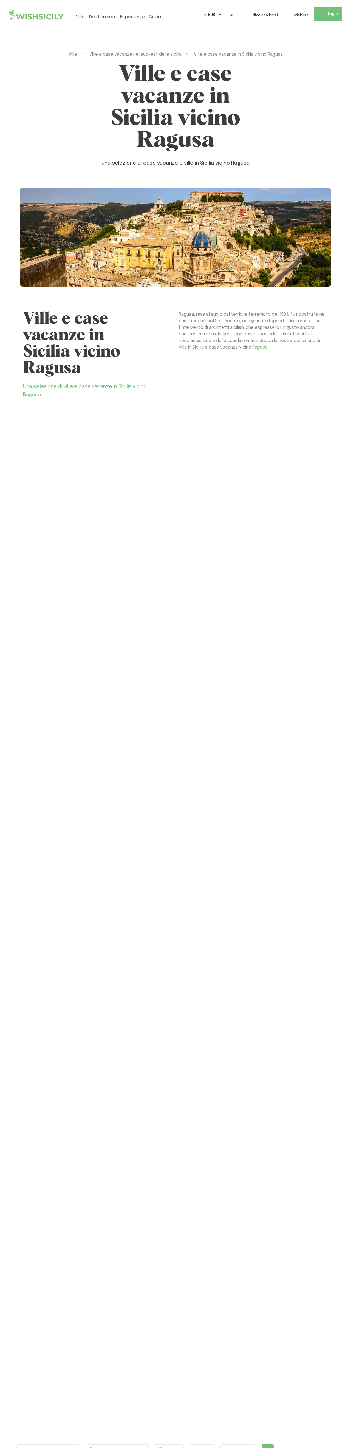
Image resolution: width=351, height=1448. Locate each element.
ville (80, 17)
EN (232, 15)
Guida (155, 17)
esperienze (132, 17)
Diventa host (261, 14)
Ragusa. (260, 347)
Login (328, 14)
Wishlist (296, 14)
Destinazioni (102, 17)
